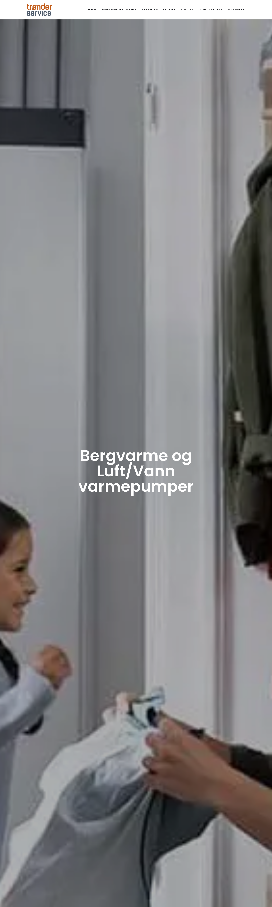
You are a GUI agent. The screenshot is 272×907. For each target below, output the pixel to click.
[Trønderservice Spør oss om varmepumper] (39, 9)
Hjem (92, 9)
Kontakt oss (211, 9)
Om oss (187, 9)
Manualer (236, 9)
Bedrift (169, 9)
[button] (136, 9)
